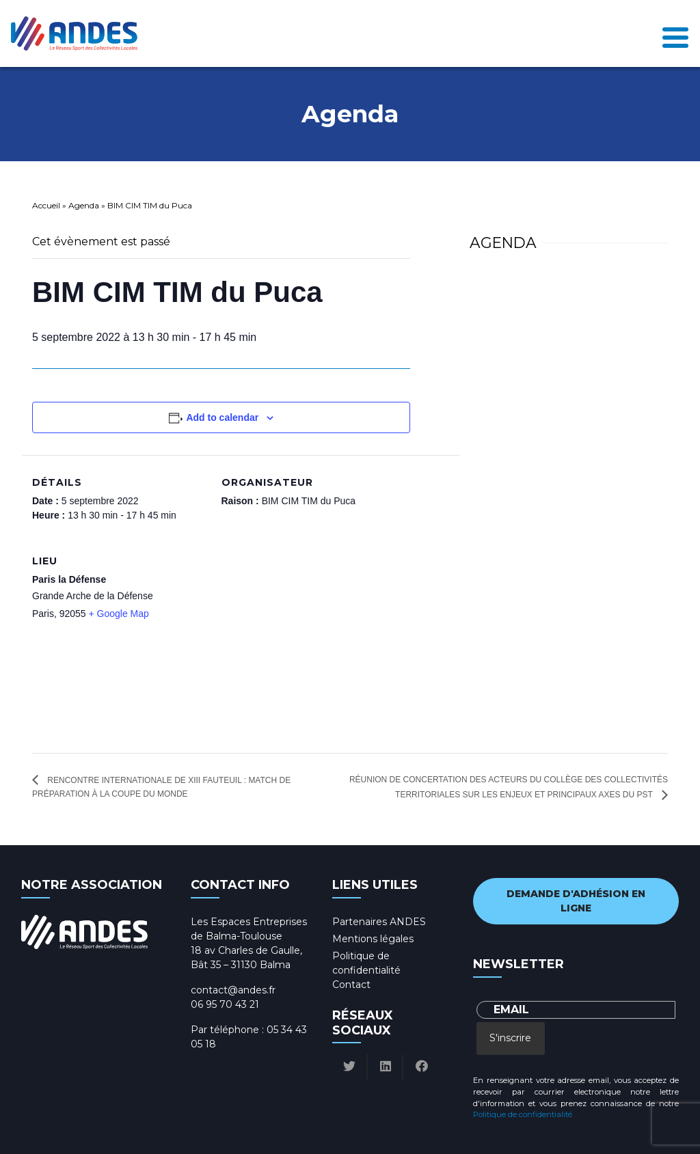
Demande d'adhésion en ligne (576, 901)
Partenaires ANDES (379, 922)
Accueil (46, 205)
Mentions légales (373, 939)
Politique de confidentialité (522, 1114)
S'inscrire (510, 1038)
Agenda (83, 205)
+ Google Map (119, 613)
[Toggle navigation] (675, 34)
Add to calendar (222, 417)
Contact (351, 984)
